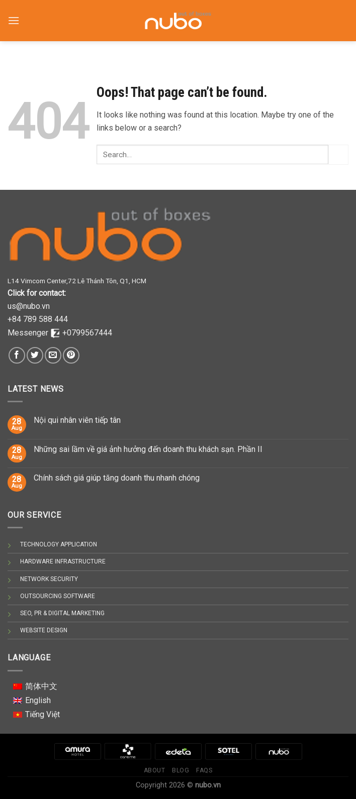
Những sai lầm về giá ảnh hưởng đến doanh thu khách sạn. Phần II (148, 449)
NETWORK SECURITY (49, 579)
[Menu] (14, 15)
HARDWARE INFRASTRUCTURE (63, 561)
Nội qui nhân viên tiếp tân (77, 420)
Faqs (204, 770)
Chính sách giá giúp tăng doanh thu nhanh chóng (117, 478)
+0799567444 (87, 332)
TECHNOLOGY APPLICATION (58, 544)
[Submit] (338, 154)
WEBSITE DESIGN (43, 630)
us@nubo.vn (29, 306)
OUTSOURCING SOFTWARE (57, 596)
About (154, 770)
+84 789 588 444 (38, 319)
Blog (180, 770)
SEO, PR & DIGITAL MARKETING (62, 613)
